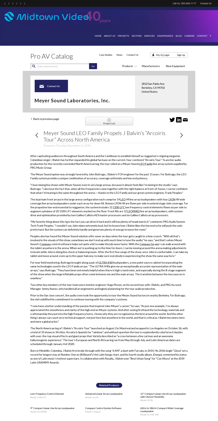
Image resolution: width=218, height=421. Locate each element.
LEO (123, 199)
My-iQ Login (162, 54)
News (119, 54)
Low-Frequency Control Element (47, 393)
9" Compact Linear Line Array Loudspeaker (52, 408)
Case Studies (105, 54)
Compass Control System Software (103, 408)
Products (129, 66)
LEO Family (146, 163)
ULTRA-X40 (105, 262)
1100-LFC (119, 207)
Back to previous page (44, 119)
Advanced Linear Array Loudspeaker (104, 393)
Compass (45, 244)
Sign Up (181, 54)
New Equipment (175, 66)
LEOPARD (133, 211)
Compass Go (147, 244)
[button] (210, 36)
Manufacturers (151, 66)
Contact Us (132, 54)
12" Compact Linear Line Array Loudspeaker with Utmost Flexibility (163, 395)
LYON (171, 199)
